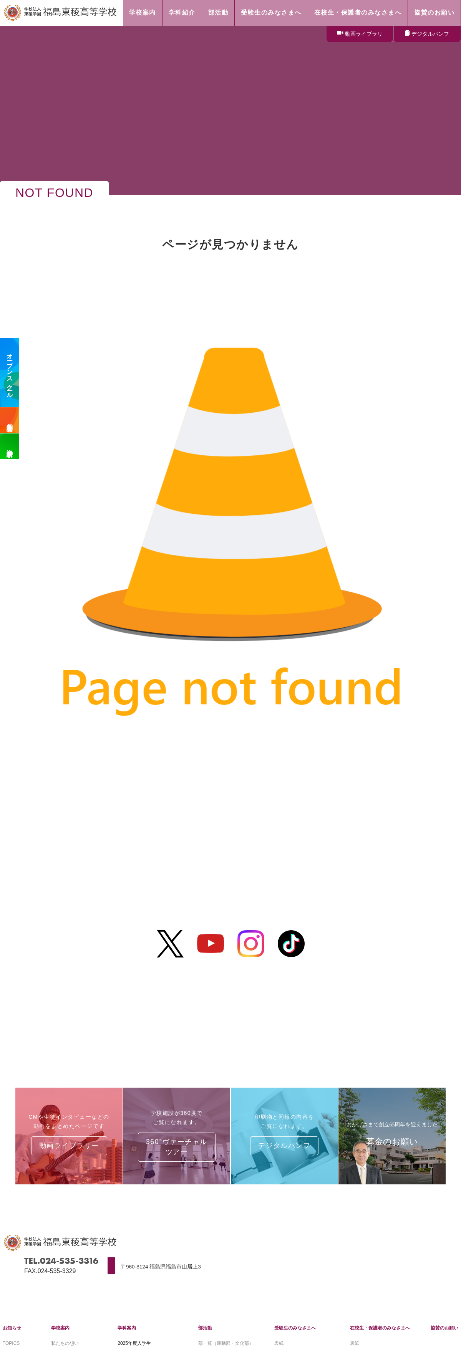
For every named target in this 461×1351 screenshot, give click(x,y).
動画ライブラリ (364, 34)
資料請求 (10, 446)
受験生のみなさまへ (295, 1328)
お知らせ (12, 1328)
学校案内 (60, 1328)
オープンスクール (10, 372)
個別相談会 (10, 420)
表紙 (279, 1343)
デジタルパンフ (430, 34)
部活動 (205, 1328)
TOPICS (11, 1343)
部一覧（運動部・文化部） (226, 1343)
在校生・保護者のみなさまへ (380, 1328)
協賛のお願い (444, 1328)
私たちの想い (65, 1343)
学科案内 (127, 1328)
